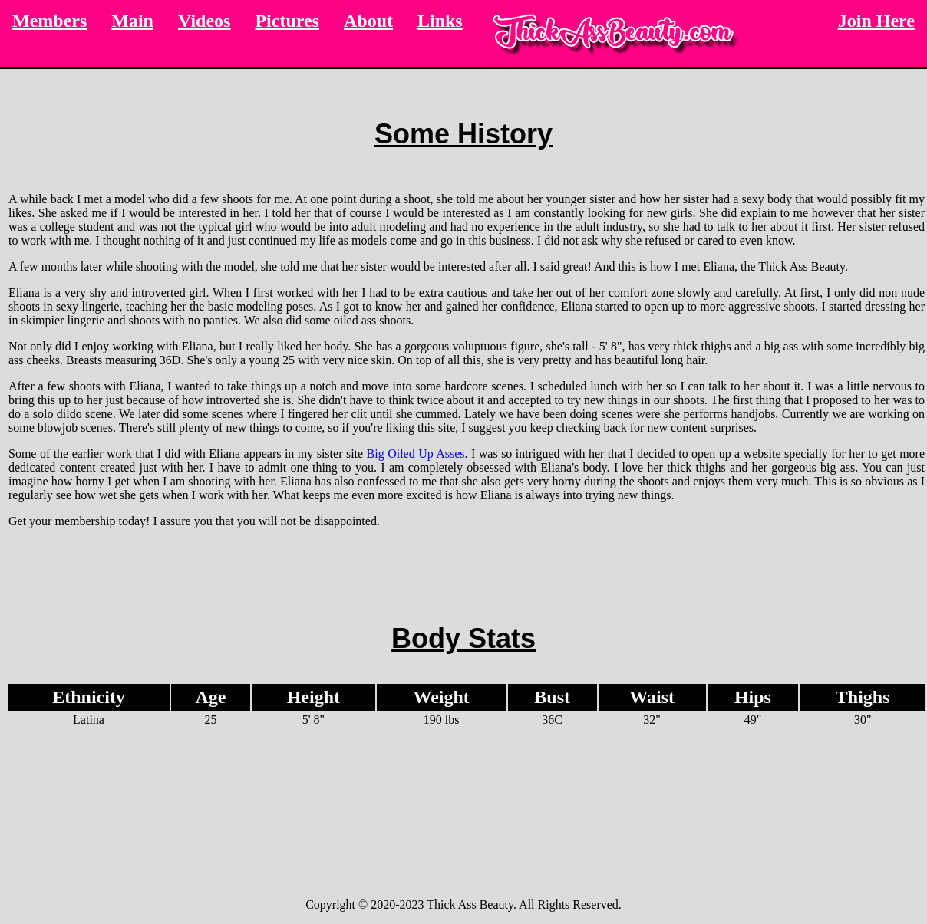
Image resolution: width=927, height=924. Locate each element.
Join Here (876, 21)
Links (440, 21)
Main (132, 21)
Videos (204, 21)
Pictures (287, 21)
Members (49, 21)
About (368, 21)
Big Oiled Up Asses (416, 453)
